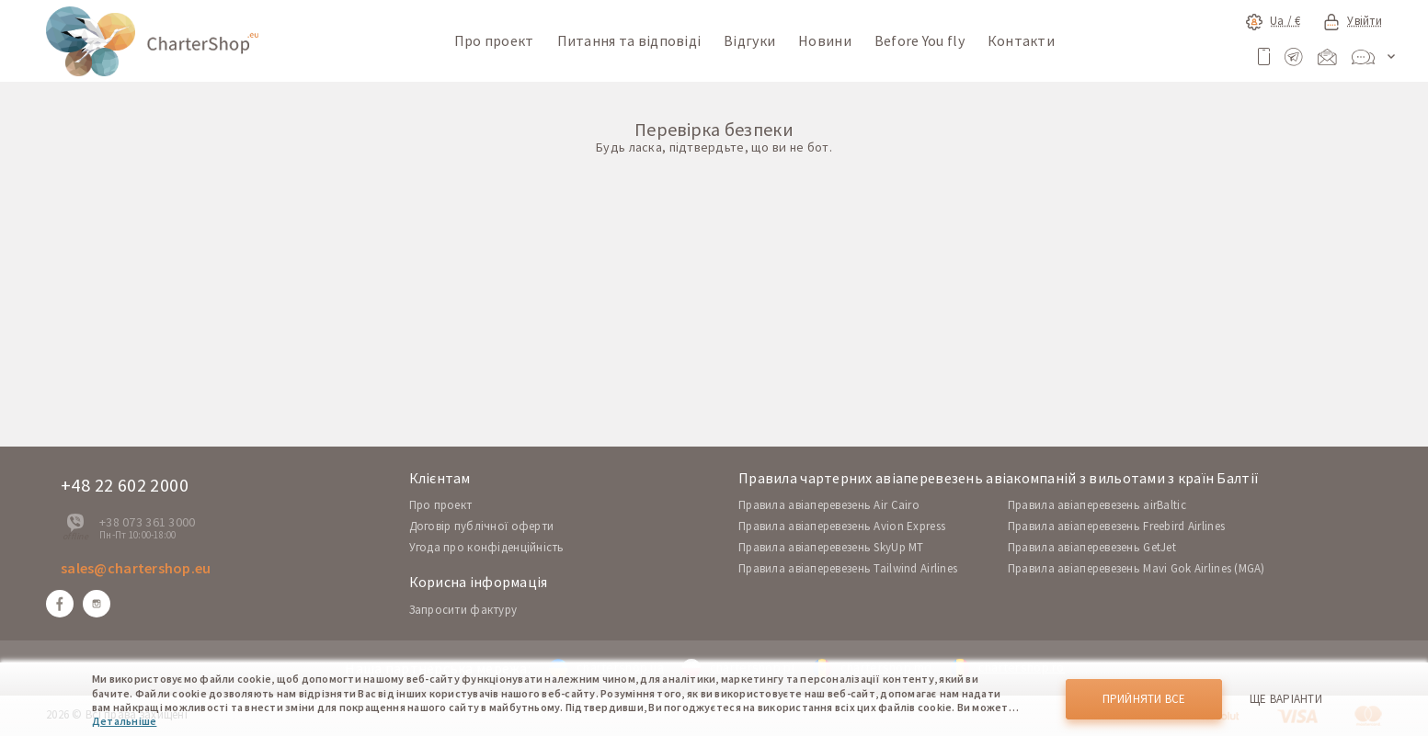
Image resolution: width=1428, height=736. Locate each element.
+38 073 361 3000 (147, 522)
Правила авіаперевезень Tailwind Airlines (847, 568)
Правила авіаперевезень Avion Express (841, 526)
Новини (824, 40)
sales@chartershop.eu (136, 568)
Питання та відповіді (629, 40)
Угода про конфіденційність (487, 547)
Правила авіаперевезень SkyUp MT (831, 547)
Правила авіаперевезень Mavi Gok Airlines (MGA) (1136, 568)
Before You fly (919, 40)
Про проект (494, 40)
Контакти (1021, 40)
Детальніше (124, 721)
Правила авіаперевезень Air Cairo (829, 505)
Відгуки (749, 40)
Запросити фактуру (463, 609)
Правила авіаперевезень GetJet (1092, 547)
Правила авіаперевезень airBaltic (1097, 505)
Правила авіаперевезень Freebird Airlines (1116, 526)
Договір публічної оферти (481, 526)
